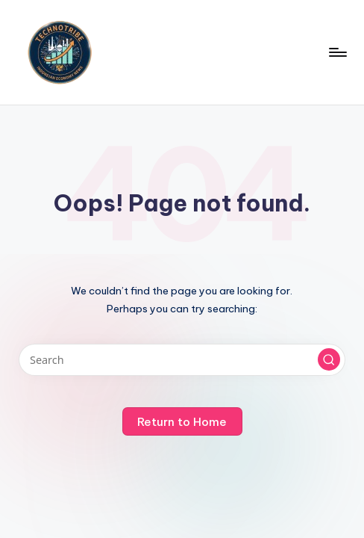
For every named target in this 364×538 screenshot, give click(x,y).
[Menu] (337, 52)
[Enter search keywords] (182, 360)
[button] (329, 359)
